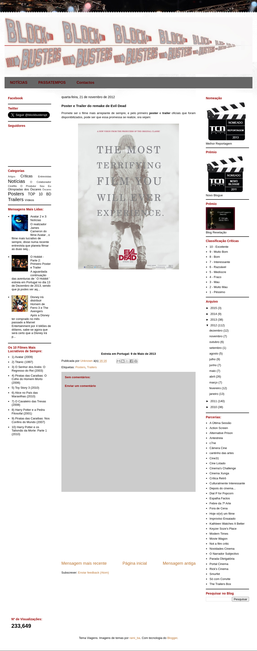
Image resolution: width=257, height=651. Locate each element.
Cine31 (214, 458)
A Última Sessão (220, 423)
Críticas (26, 176)
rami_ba (134, 638)
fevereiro (215, 388)
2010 (214, 407)
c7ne (212, 443)
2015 (214, 308)
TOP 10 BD (39, 194)
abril (212, 376)
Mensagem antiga (179, 563)
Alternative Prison (221, 433)
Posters (80, 367)
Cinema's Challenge (222, 468)
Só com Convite (219, 579)
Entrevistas (44, 176)
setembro (216, 348)
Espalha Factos (219, 498)
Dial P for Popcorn (221, 493)
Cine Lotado (217, 463)
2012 (214, 325)
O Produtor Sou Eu (35, 185)
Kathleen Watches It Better (226, 523)
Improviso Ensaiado (222, 518)
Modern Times (218, 533)
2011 (214, 401)
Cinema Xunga (219, 473)
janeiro (214, 394)
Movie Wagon (218, 538)
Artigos (11, 176)
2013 (214, 319)
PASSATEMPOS (52, 82)
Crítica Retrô (217, 478)
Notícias (16, 181)
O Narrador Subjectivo (224, 553)
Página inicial (135, 563)
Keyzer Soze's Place (223, 528)
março (214, 382)
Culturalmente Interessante (227, 483)
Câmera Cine (218, 448)
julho (213, 359)
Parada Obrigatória (221, 558)
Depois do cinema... (222, 488)
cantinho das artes (221, 453)
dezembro (216, 330)
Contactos (85, 82)
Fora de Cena (218, 508)
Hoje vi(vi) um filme (222, 513)
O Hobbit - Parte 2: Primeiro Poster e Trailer (40, 262)
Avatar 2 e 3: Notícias (38, 218)
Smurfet (214, 574)
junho (213, 365)
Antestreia (216, 438)
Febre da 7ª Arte (220, 503)
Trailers (92, 367)
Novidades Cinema (221, 548)
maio (213, 371)
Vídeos (29, 200)
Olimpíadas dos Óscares (24, 189)
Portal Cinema (218, 564)
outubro (214, 342)
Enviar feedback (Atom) (93, 572)
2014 (214, 314)
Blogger (172, 638)
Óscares (46, 189)
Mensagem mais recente (84, 563)
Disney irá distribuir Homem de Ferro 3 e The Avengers (39, 304)
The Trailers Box (220, 584)
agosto (214, 353)
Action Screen (218, 428)
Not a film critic (219, 543)
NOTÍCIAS (18, 82)
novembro (216, 336)
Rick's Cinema (218, 569)
